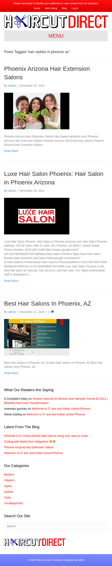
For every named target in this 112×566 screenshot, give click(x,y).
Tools (7, 497)
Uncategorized (13, 503)
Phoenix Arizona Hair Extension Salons (29, 447)
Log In (75, 8)
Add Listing (51, 8)
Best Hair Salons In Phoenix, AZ (47, 303)
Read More (11, 150)
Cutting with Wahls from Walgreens (29, 441)
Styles (8, 486)
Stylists (8, 491)
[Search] (56, 526)
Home (37, 8)
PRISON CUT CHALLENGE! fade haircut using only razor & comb (46, 436)
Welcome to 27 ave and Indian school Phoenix (61, 408)
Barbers (9, 474)
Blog (64, 8)
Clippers (9, 480)
